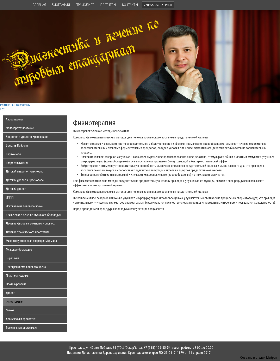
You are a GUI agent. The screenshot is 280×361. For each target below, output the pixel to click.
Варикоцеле (13, 154)
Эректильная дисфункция (21, 327)
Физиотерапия (14, 301)
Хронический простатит (20, 319)
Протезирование (16, 284)
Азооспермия (14, 119)
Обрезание (12, 258)
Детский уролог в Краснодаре (25, 180)
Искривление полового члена (24, 206)
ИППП (10, 197)
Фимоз (10, 310)
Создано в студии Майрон (258, 357)
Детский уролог (16, 189)
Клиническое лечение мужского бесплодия (33, 215)
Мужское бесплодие (19, 249)
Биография (61, 5)
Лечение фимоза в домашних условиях (30, 223)
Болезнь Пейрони (17, 145)
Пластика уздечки (17, 275)
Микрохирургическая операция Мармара (31, 241)
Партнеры (108, 5)
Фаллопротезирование (20, 128)
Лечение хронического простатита (27, 232)
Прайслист (85, 5)
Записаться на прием (158, 4)
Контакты (130, 5)
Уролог (10, 293)
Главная (39, 5)
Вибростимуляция (17, 163)
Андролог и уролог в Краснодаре (27, 137)
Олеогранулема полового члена (26, 267)
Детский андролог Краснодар (24, 171)
